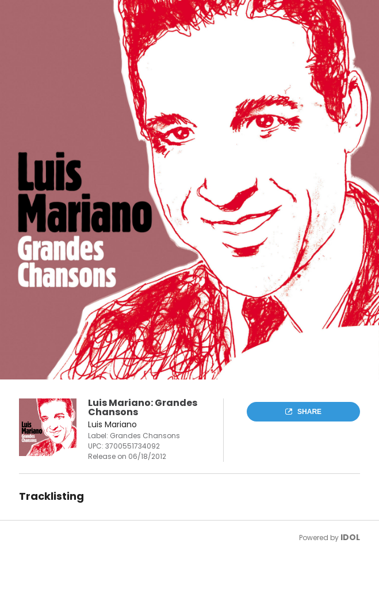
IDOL (350, 537)
